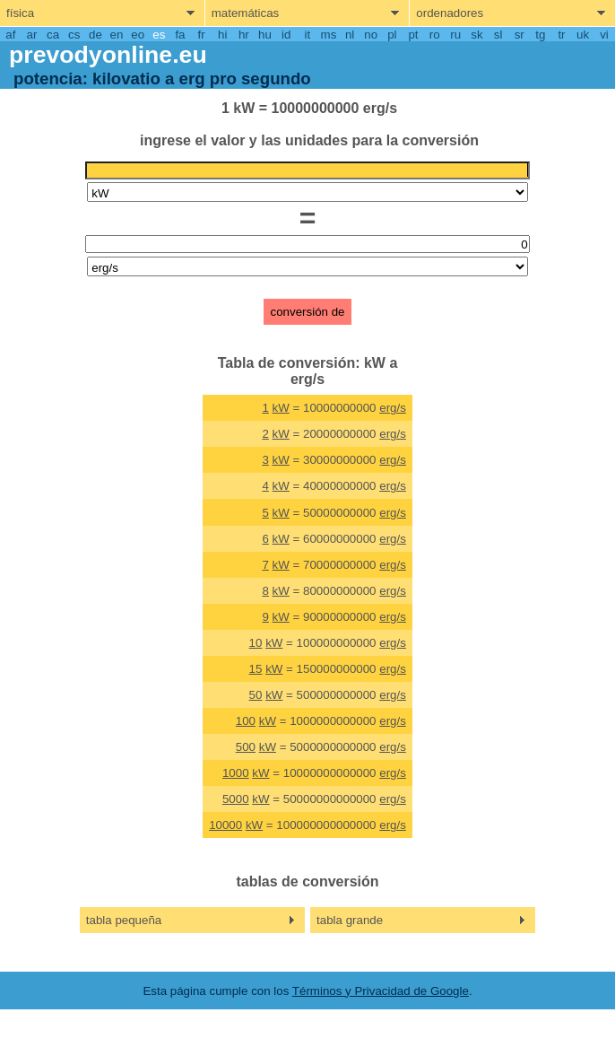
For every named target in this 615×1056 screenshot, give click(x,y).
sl (498, 34)
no (370, 34)
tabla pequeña (124, 920)
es (158, 34)
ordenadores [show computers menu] (449, 13)
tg (540, 34)
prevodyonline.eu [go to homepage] (108, 54)
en (117, 34)
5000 (235, 799)
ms (329, 34)
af (10, 34)
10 (256, 643)
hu (265, 34)
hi (222, 34)
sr (519, 34)
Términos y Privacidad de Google (380, 991)
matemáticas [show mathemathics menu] (246, 13)
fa (180, 34)
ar (32, 34)
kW (281, 408)
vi (604, 34)
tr (561, 34)
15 (256, 669)
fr (201, 34)
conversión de (308, 312)
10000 (225, 825)
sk (476, 34)
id (286, 34)
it (307, 34)
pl (391, 34)
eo (137, 34)
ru (455, 34)
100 (246, 721)
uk (582, 34)
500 (246, 747)
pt (413, 34)
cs (74, 34)
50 (256, 695)
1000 (235, 773)
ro (434, 34)
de (95, 34)
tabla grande (349, 920)
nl (349, 34)
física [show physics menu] (20, 13)
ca (53, 34)
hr (243, 34)
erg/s (392, 408)
